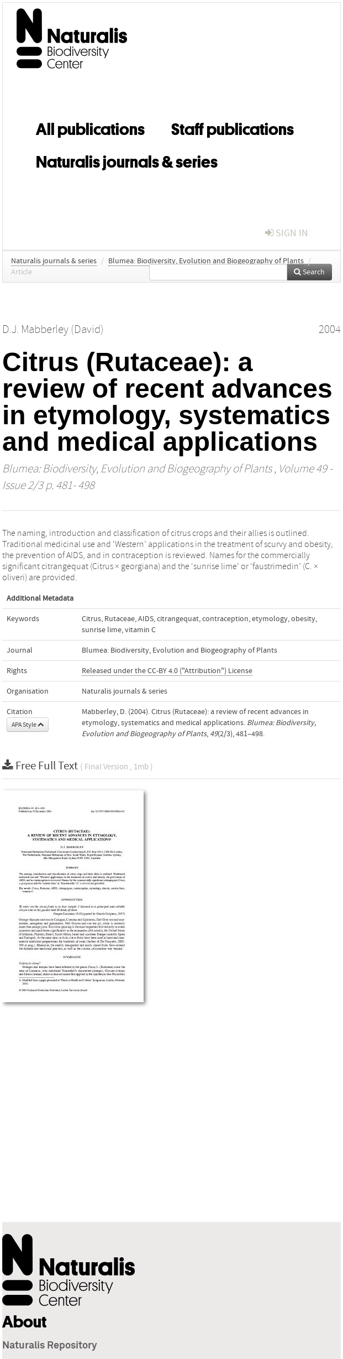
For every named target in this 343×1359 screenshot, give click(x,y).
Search (309, 272)
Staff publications (232, 127)
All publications (90, 127)
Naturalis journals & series (127, 160)
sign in (286, 233)
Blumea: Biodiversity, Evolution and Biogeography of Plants (206, 261)
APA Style (28, 724)
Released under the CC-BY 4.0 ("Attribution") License (167, 671)
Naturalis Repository (49, 1346)
